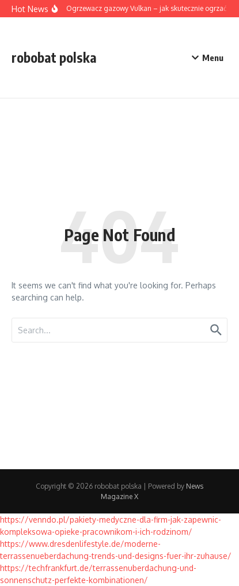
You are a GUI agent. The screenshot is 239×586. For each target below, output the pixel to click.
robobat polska (54, 57)
